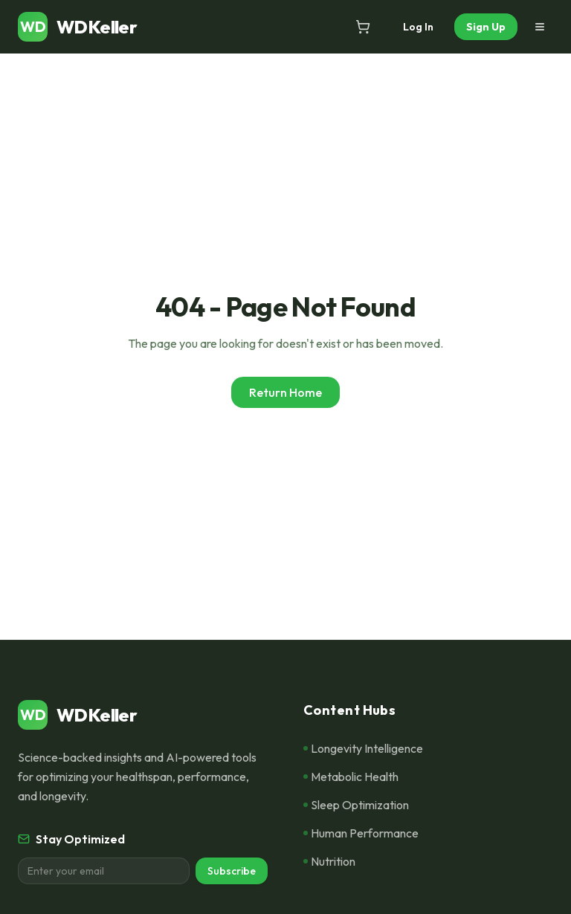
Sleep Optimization (356, 804)
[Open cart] (362, 26)
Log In (418, 26)
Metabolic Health (351, 776)
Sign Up (486, 26)
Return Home (285, 392)
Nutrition (329, 861)
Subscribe (231, 871)
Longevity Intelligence (363, 748)
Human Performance (361, 833)
